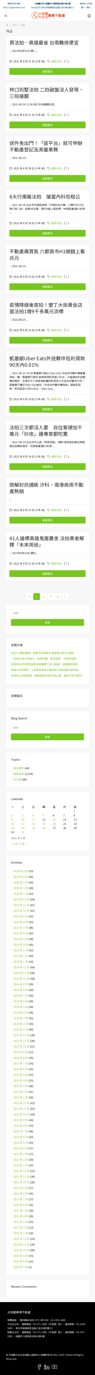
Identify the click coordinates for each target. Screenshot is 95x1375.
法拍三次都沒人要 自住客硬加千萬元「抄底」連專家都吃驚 (45, 430)
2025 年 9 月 (20, 916)
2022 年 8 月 (20, 1126)
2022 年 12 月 (21, 1103)
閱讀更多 (47, 71)
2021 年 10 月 (21, 1182)
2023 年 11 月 (21, 1041)
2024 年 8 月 (20, 990)
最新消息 (56, 61)
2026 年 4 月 (20, 877)
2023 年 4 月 (20, 1080)
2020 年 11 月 (21, 1244)
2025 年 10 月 (21, 911)
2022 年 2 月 (20, 1159)
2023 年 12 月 (21, 1035)
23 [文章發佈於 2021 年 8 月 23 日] (12, 828)
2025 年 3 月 (20, 950)
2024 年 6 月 (20, 1001)
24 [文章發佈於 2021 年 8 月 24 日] (23, 828)
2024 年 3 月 (20, 1018)
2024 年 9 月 (20, 984)
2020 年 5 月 (20, 1267)
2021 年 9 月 (20, 1188)
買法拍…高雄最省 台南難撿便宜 (44, 42)
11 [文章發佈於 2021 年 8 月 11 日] (33, 819)
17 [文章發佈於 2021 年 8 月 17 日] (23, 824)
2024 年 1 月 (20, 1029)
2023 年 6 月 (20, 1069)
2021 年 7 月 (20, 1199)
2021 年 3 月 (20, 1222)
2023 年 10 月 (21, 1046)
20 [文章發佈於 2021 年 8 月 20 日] (54, 824)
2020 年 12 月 (21, 1239)
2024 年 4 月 (20, 1012)
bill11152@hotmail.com (14, 7)
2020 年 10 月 (21, 1250)
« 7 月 (14, 844)
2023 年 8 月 (20, 1058)
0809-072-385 (14, 3)
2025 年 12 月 (21, 899)
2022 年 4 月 (20, 1148)
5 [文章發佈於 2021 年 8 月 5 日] (43, 815)
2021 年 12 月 (21, 1171)
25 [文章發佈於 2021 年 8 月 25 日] (33, 828)
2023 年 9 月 (20, 1052)
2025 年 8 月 (20, 922)
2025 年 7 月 (20, 928)
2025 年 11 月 (21, 905)
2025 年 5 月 (20, 939)
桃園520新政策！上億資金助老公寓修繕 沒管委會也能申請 (44, 670)
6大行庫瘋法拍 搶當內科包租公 (44, 196)
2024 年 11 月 (21, 973)
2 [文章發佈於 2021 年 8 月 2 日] (12, 815)
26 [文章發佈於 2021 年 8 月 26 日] (43, 828)
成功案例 (18, 768)
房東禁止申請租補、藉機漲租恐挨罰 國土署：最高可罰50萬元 (46, 675)
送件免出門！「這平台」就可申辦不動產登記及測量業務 (45, 146)
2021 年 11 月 (21, 1176)
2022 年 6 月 (20, 1137)
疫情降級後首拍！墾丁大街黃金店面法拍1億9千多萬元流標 (45, 308)
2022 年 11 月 (21, 1109)
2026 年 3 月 (20, 882)
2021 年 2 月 (20, 1227)
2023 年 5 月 (20, 1075)
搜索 (47, 622)
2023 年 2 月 (20, 1092)
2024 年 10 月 (21, 978)
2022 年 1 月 (20, 1165)
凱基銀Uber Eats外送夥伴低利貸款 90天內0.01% (47, 361)
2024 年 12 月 (21, 967)
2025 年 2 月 (20, 956)
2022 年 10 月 (21, 1114)
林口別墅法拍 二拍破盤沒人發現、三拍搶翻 (46, 92)
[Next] (65, 596)
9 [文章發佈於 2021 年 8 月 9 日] (12, 819)
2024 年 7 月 (20, 995)
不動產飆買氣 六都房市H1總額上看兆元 (47, 254)
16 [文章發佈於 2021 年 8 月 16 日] (12, 824)
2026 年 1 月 (20, 894)
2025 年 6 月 (20, 933)
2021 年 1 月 (20, 1233)
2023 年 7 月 (20, 1063)
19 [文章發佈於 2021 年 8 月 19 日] (43, 824)
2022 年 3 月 (20, 1154)
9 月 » (23, 844)
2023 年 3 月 (20, 1086)
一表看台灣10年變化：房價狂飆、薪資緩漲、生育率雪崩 (43, 658)
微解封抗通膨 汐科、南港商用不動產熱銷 (46, 488)
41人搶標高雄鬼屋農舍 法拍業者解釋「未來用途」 (46, 541)
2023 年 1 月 (20, 1097)
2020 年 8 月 (20, 1261)
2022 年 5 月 (20, 1143)
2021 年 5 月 (20, 1210)
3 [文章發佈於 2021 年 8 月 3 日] (22, 815)
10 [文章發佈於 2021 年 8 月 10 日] (23, 819)
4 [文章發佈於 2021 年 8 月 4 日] (33, 815)
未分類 (17, 779)
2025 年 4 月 (20, 945)
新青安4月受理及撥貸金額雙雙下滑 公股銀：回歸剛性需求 (44, 664)
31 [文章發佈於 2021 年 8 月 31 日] (23, 832)
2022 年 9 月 (20, 1120)
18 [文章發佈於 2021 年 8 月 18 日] (33, 824)
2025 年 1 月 (20, 961)
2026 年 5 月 (20, 871)
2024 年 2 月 (20, 1024)
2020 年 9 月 (20, 1256)
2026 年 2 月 (20, 888)
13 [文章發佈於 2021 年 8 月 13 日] (54, 819)
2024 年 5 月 (20, 1007)
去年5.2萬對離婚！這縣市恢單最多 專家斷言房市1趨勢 (42, 653)
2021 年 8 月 (20, 1193)
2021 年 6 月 (20, 1205)
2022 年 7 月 (20, 1131)
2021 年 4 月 (20, 1216)
